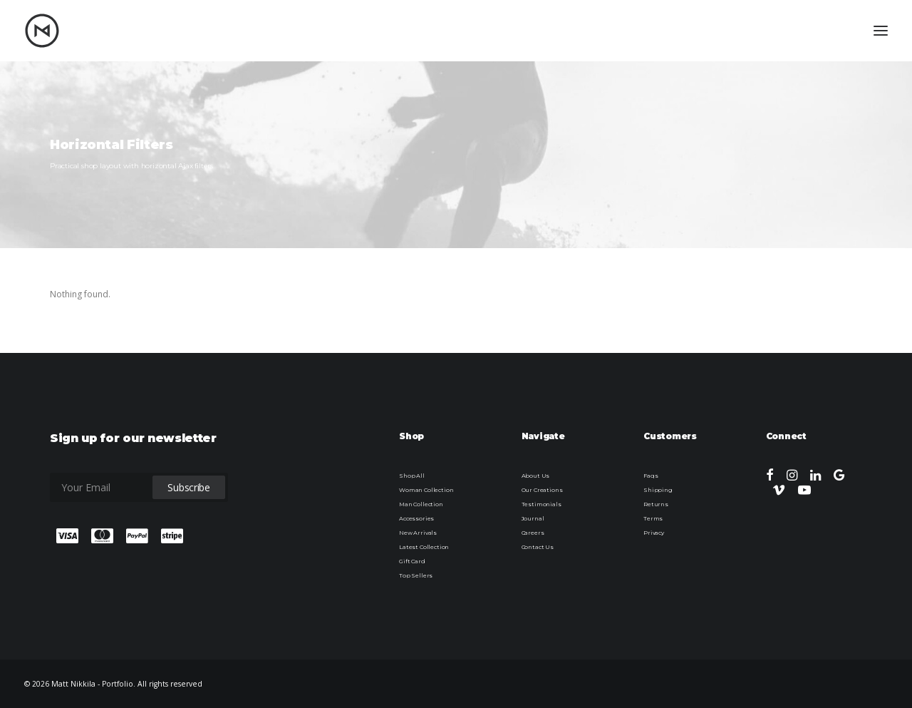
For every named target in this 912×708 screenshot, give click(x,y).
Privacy (653, 532)
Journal (533, 518)
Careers (533, 532)
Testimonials (541, 504)
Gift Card (412, 561)
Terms (653, 518)
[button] (770, 477)
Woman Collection (426, 489)
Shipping (658, 489)
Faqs (650, 475)
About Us (536, 475)
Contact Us (538, 546)
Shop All (412, 475)
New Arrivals (418, 532)
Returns (655, 504)
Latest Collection (424, 546)
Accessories (416, 518)
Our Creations (542, 489)
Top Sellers (415, 575)
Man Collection (421, 504)
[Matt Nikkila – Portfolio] (42, 30)
